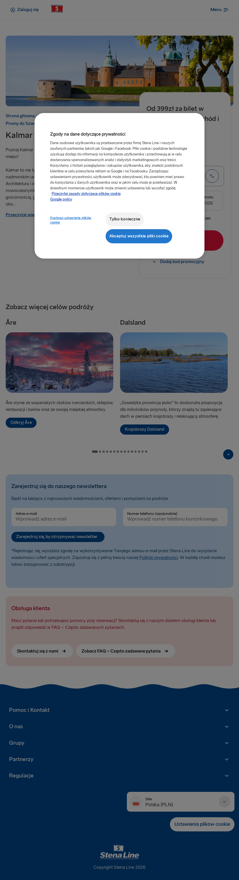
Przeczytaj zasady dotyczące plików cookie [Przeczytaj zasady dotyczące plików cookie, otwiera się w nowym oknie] (86, 194)
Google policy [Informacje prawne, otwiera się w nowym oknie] (61, 199)
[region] (119, 186)
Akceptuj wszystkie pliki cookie (138, 236)
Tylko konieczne (124, 219)
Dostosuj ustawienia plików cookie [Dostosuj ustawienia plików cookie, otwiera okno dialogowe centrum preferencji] (70, 220)
